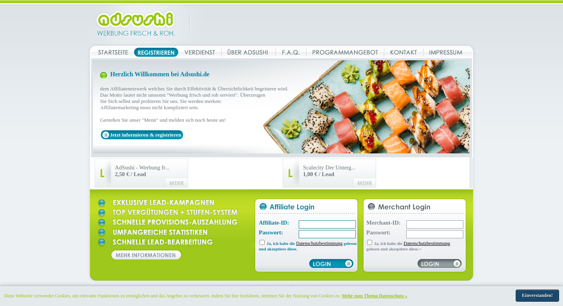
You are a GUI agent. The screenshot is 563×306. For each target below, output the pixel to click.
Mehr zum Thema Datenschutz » (374, 296)
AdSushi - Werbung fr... (142, 170)
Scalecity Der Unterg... (329, 170)
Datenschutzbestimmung (319, 243)
